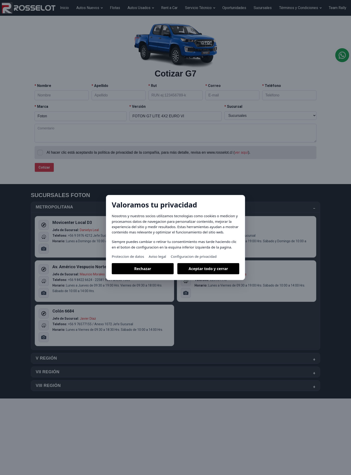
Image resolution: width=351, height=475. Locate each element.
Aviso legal (157, 256)
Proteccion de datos (128, 256)
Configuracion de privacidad (194, 256)
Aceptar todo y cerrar (208, 268)
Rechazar (142, 268)
